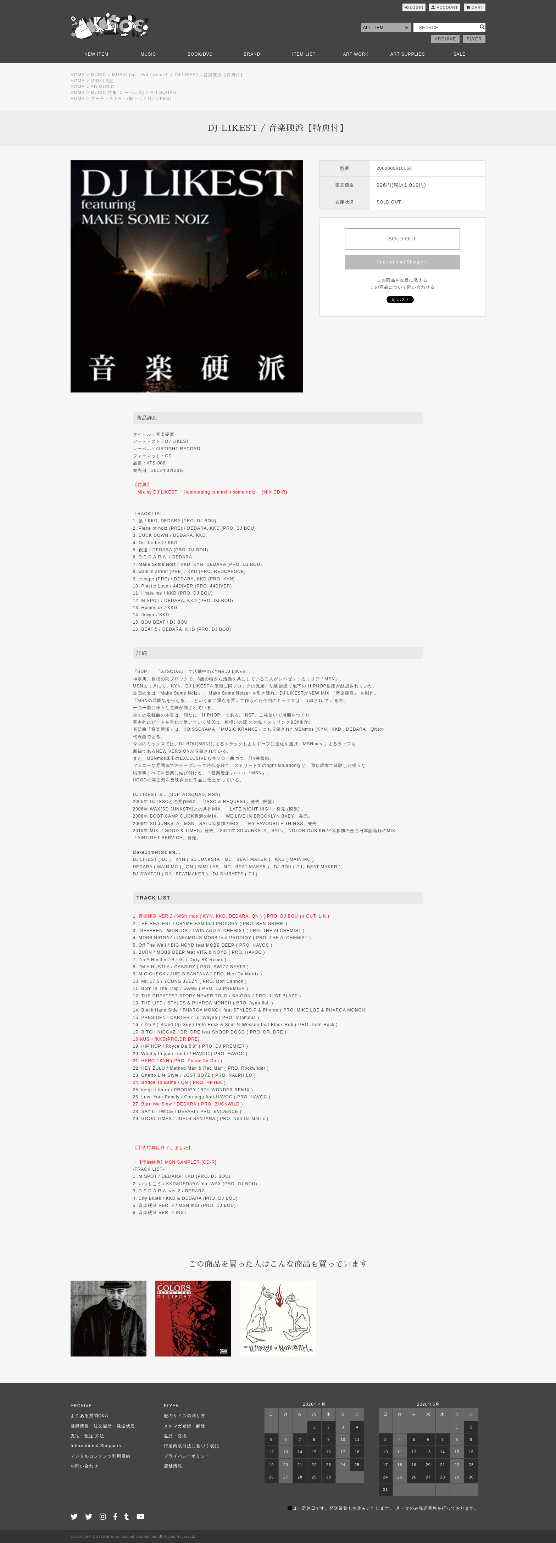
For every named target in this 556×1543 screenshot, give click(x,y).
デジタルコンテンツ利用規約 (100, 1456)
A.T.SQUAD (163, 92)
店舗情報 (173, 1466)
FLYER (474, 39)
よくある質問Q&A (89, 1415)
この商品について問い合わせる (402, 287)
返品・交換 (175, 1435)
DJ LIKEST (160, 98)
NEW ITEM (96, 54)
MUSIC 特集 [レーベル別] (118, 92)
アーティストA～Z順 (112, 98)
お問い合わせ (84, 1466)
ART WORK (355, 54)
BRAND (252, 54)
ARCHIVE (445, 39)
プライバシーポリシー (187, 1456)
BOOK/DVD (200, 54)
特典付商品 (102, 80)
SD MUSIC (103, 86)
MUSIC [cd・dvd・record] (140, 74)
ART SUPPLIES (407, 54)
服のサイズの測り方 (184, 1415)
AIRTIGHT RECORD (178, 448)
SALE (460, 54)
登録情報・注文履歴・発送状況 (103, 1426)
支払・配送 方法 (87, 1435)
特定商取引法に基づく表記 (191, 1445)
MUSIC (148, 54)
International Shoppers (402, 262)
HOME (78, 74)
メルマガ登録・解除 (184, 1426)
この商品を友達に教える (402, 280)
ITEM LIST (304, 54)
